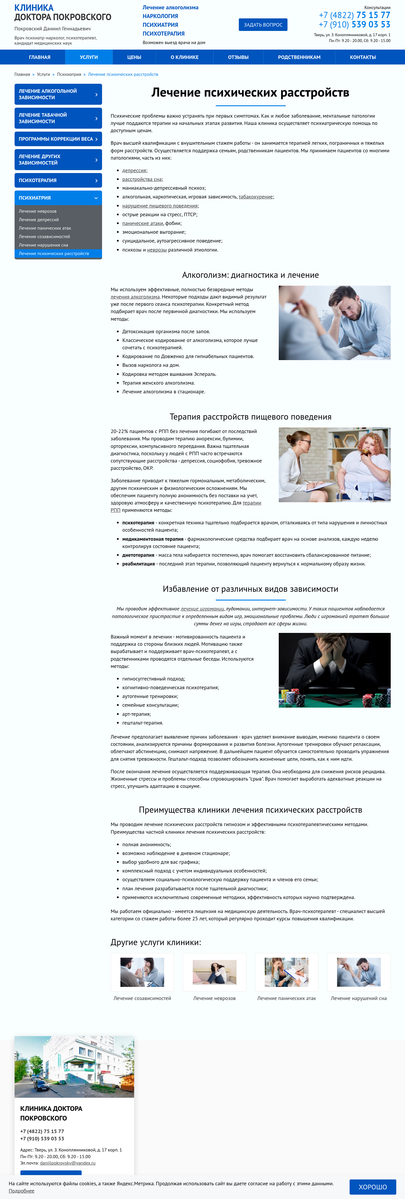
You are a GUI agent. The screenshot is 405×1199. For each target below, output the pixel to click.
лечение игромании (202, 608)
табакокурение (256, 196)
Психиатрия (35, 197)
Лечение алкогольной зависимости (48, 94)
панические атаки (142, 223)
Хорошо (373, 1186)
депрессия (134, 170)
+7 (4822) (354, 14)
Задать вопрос (263, 24)
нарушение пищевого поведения (160, 205)
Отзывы (238, 57)
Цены (134, 57)
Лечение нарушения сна (43, 245)
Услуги (89, 57)
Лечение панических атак (45, 228)
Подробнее (21, 1190)
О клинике (185, 57)
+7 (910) (354, 24)
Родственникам (299, 57)
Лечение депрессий (39, 219)
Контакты (363, 57)
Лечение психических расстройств (54, 253)
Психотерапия (38, 180)
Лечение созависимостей (44, 236)
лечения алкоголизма (135, 296)
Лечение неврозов (38, 211)
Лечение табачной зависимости (43, 118)
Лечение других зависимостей (40, 159)
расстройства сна (142, 179)
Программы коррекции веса (56, 138)
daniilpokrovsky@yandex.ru (67, 1163)
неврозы (157, 249)
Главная (39, 57)
